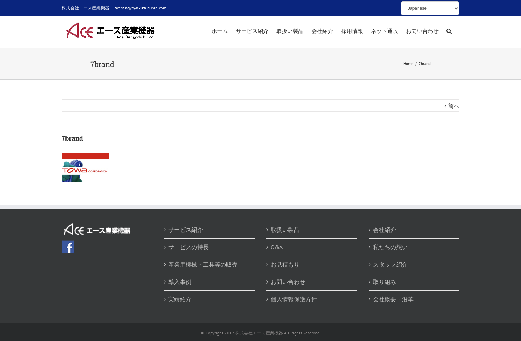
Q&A (277, 247)
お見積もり (285, 264)
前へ (453, 106)
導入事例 (179, 281)
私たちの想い (390, 247)
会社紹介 (384, 229)
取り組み (384, 281)
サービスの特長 (188, 247)
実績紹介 (179, 299)
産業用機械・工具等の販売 (203, 264)
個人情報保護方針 (294, 299)
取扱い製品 (285, 229)
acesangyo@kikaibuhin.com (140, 7)
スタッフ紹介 (390, 264)
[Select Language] (430, 8)
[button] (449, 31)
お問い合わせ (288, 281)
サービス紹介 (185, 229)
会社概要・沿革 (393, 299)
